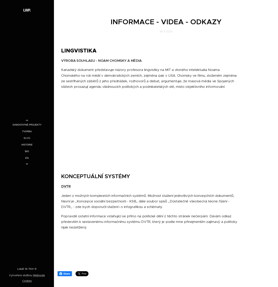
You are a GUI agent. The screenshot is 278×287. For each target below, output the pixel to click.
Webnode (39, 275)
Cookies (27, 281)
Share (64, 273)
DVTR (66, 186)
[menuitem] (27, 125)
